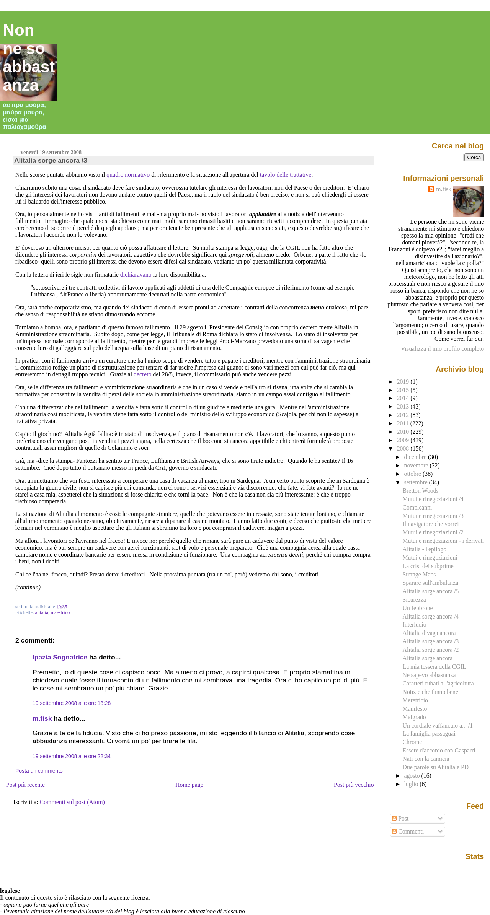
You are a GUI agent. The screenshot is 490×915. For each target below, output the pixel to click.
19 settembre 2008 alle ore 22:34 (72, 756)
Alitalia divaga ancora (429, 633)
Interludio (414, 624)
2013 (404, 406)
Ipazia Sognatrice (60, 657)
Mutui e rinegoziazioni (430, 557)
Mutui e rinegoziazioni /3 (433, 516)
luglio (412, 784)
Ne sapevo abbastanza (429, 675)
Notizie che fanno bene (430, 692)
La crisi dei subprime (428, 566)
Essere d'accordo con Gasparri (439, 750)
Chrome (412, 742)
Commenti (408, 831)
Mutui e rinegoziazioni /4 (433, 499)
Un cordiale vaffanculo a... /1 (438, 725)
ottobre (413, 474)
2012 (404, 415)
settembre (416, 482)
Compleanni (417, 507)
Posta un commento (39, 771)
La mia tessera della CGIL (434, 666)
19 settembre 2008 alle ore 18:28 (72, 703)
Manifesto (415, 708)
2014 (404, 398)
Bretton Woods (421, 490)
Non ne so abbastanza (29, 57)
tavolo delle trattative (286, 174)
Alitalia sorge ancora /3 (50, 160)
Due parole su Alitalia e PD (436, 767)
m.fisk (42, 718)
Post (400, 818)
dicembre (416, 457)
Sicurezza (414, 599)
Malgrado (414, 717)
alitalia (41, 612)
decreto (143, 374)
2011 (403, 423)
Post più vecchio (354, 784)
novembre (417, 465)
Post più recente (25, 784)
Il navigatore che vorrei (431, 524)
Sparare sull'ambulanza (431, 583)
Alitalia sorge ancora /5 (431, 591)
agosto (412, 775)
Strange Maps (419, 574)
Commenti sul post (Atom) (72, 802)
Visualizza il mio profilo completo (442, 348)
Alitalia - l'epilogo (425, 549)
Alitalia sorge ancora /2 (431, 649)
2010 (404, 431)
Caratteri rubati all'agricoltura (438, 683)
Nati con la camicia (426, 758)
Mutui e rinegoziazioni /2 (433, 532)
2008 (404, 448)
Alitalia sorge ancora (428, 658)
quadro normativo (128, 174)
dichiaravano (136, 274)
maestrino (60, 612)
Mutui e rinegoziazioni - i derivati (443, 540)
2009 (404, 440)
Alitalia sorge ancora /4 (431, 616)
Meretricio (415, 700)
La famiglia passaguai (429, 733)
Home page (189, 784)
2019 (404, 381)
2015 (404, 390)
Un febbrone (418, 608)
